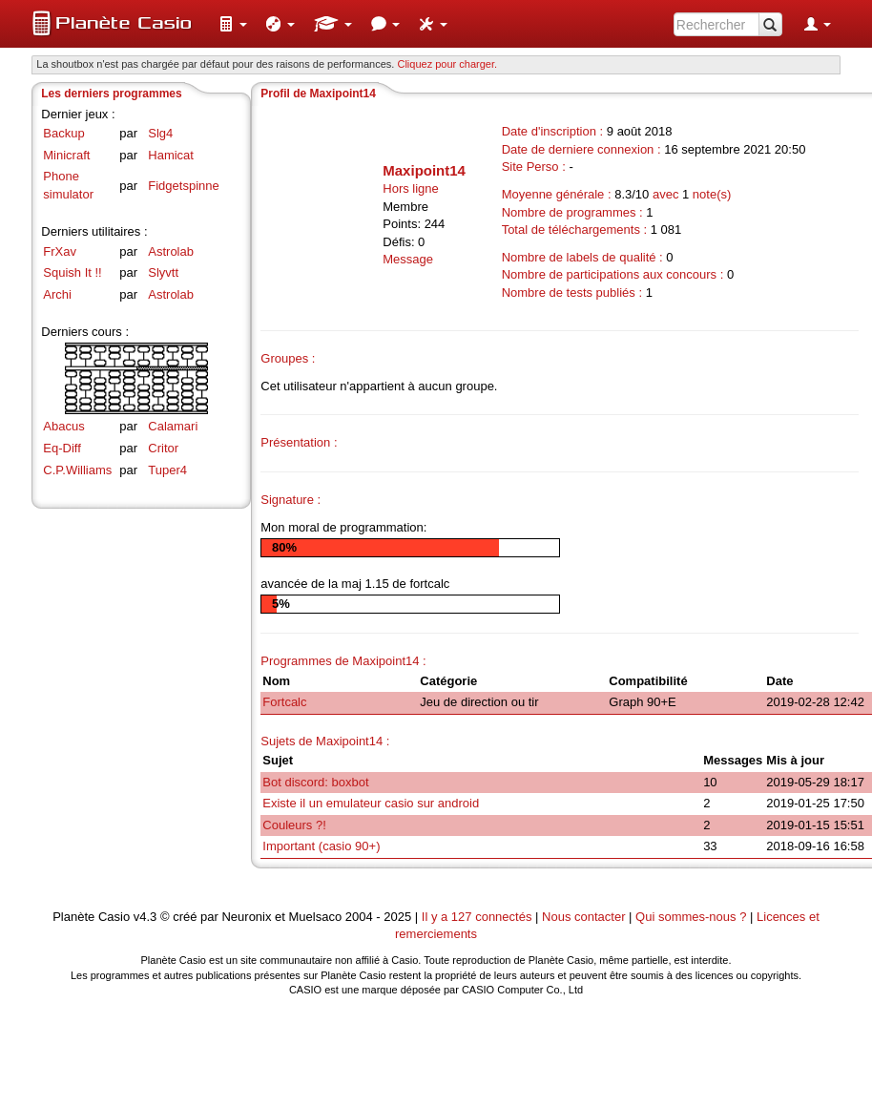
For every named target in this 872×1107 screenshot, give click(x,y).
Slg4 (160, 133)
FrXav (59, 251)
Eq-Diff (62, 448)
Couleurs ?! (293, 825)
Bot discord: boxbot (315, 782)
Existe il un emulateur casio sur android (370, 803)
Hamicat (171, 155)
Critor (163, 448)
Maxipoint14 (424, 170)
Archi (57, 294)
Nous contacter (583, 916)
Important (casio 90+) (321, 846)
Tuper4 (167, 470)
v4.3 (145, 916)
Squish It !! (72, 272)
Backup (63, 133)
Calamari (172, 426)
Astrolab (171, 251)
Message (408, 259)
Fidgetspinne (183, 185)
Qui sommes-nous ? (690, 916)
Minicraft (66, 155)
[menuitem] (233, 24)
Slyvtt (163, 272)
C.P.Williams (77, 470)
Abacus (63, 426)
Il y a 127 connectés (478, 916)
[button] (233, 24)
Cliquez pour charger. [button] (447, 64)
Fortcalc (284, 702)
